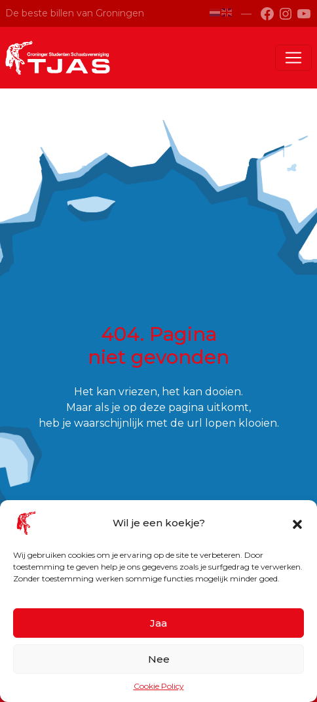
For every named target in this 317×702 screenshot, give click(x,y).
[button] (297, 523)
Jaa (158, 623)
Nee (159, 659)
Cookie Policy (159, 686)
